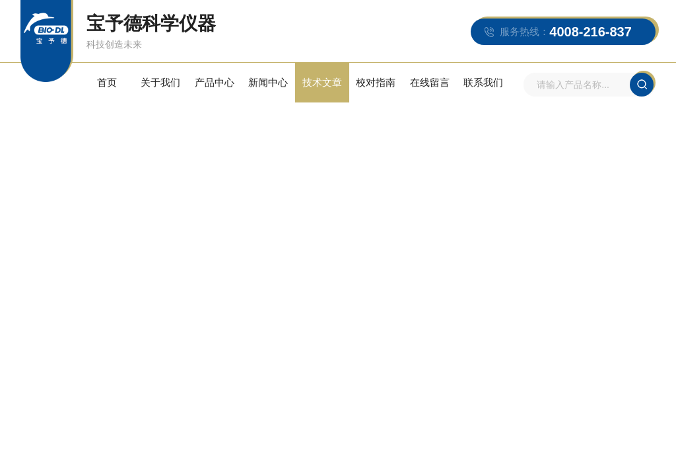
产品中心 (214, 82)
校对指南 (375, 82)
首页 (107, 82)
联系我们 (483, 82)
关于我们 (160, 82)
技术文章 (322, 82)
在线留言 (430, 82)
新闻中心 (268, 82)
